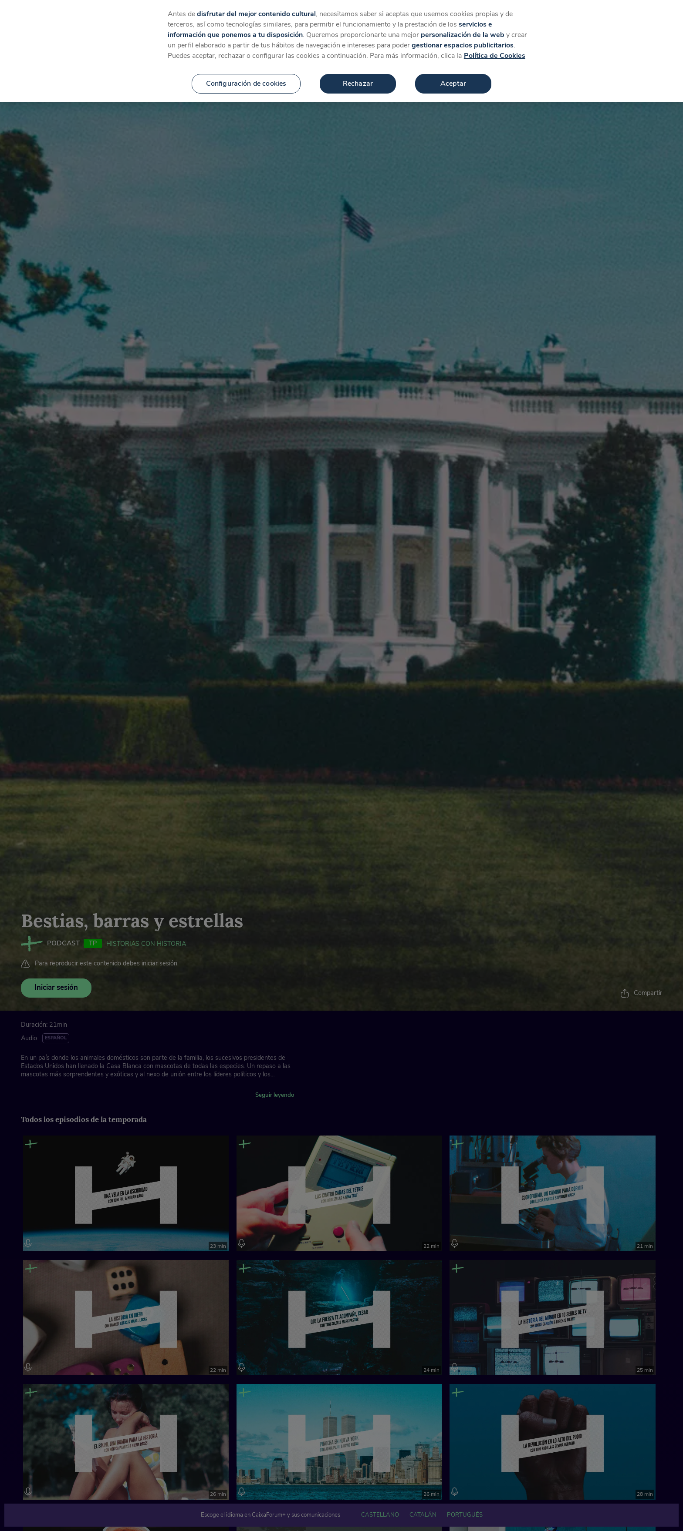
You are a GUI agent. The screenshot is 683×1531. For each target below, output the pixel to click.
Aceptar (453, 81)
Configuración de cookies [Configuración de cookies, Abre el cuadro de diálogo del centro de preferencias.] (246, 81)
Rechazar (358, 81)
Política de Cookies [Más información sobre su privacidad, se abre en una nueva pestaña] (494, 53)
